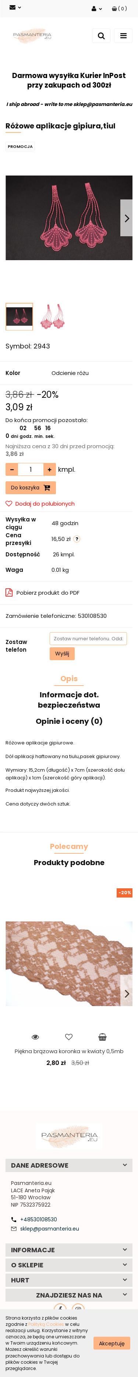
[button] (119, 8)
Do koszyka (30, 487)
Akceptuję (112, 1343)
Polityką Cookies (46, 1324)
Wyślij (62, 653)
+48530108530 (38, 1219)
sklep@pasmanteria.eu (49, 1228)
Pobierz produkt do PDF (42, 592)
